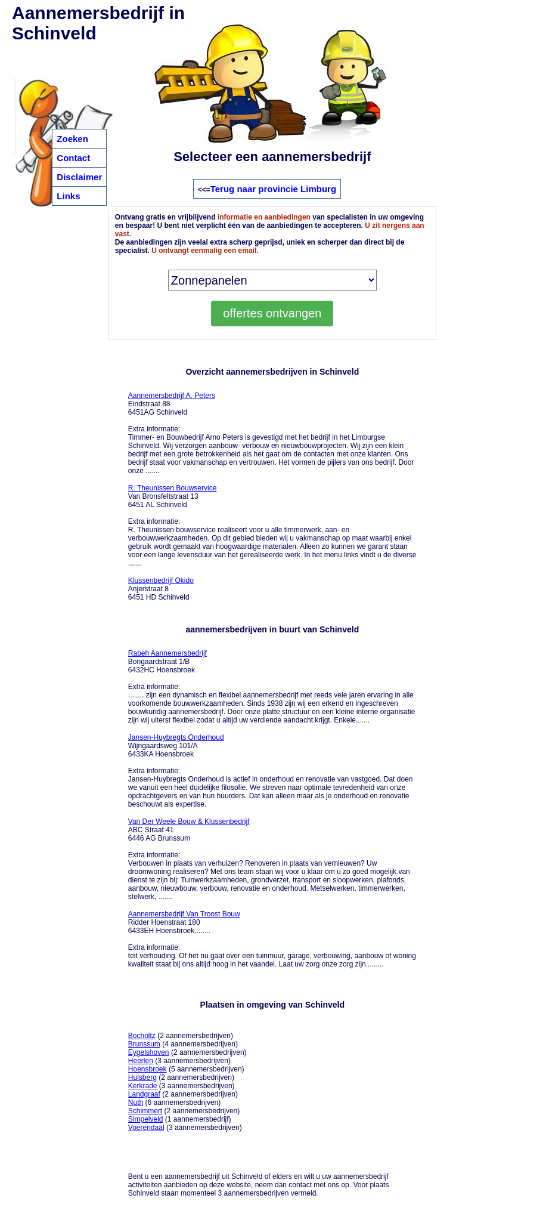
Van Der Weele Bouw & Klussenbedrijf (189, 821)
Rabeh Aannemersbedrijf (167, 653)
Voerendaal (146, 1127)
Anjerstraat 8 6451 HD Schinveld (161, 588)
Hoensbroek (147, 1069)
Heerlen (140, 1061)
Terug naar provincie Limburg (273, 189)
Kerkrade (142, 1086)
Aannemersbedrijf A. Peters (171, 395)
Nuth (135, 1102)
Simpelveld (145, 1119)
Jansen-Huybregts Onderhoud (176, 737)
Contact (73, 158)
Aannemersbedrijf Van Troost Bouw (184, 914)
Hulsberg (142, 1077)
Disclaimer (79, 177)
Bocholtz (142, 1036)
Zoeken (72, 139)
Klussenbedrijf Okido (161, 580)
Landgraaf (144, 1094)
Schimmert (145, 1111)
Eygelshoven (148, 1052)
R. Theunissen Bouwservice (172, 488)
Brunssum (144, 1044)
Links (68, 196)
